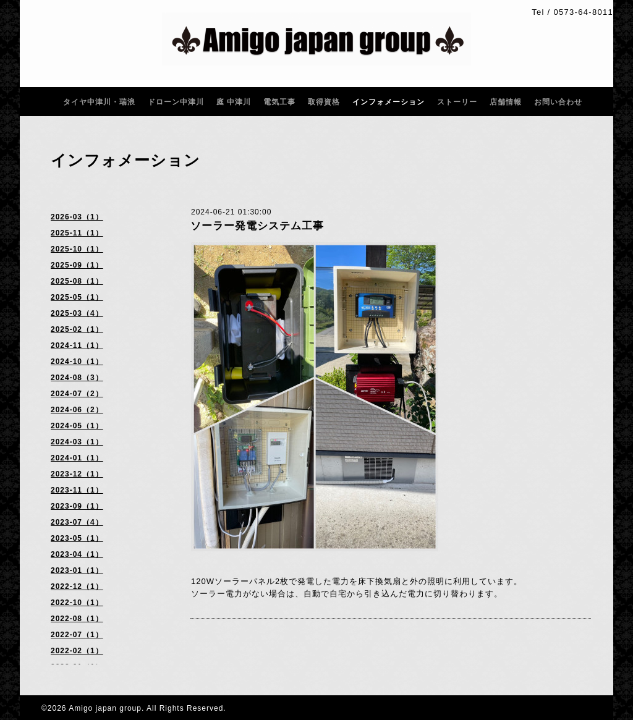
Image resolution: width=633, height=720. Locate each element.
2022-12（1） (77, 586)
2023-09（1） (77, 506)
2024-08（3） (77, 377)
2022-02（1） (77, 650)
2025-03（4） (77, 313)
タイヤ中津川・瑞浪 (99, 102)
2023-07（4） (77, 522)
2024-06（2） (77, 409)
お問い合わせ (558, 102)
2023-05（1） (77, 538)
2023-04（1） (77, 554)
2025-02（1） (77, 329)
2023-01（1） (77, 570)
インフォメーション (388, 102)
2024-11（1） (77, 345)
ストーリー (457, 102)
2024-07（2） (77, 393)
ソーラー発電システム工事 (257, 226)
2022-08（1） (77, 618)
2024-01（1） (77, 458)
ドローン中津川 (176, 102)
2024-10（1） (77, 361)
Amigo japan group (105, 708)
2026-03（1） (77, 217)
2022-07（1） (77, 634)
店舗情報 (506, 102)
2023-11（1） (77, 490)
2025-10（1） (77, 249)
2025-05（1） (77, 297)
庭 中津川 (233, 102)
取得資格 (324, 102)
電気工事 (279, 102)
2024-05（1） (77, 425)
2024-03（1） (77, 442)
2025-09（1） (77, 265)
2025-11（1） (77, 233)
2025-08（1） (77, 281)
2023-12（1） (77, 474)
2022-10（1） (77, 602)
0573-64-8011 (583, 12)
